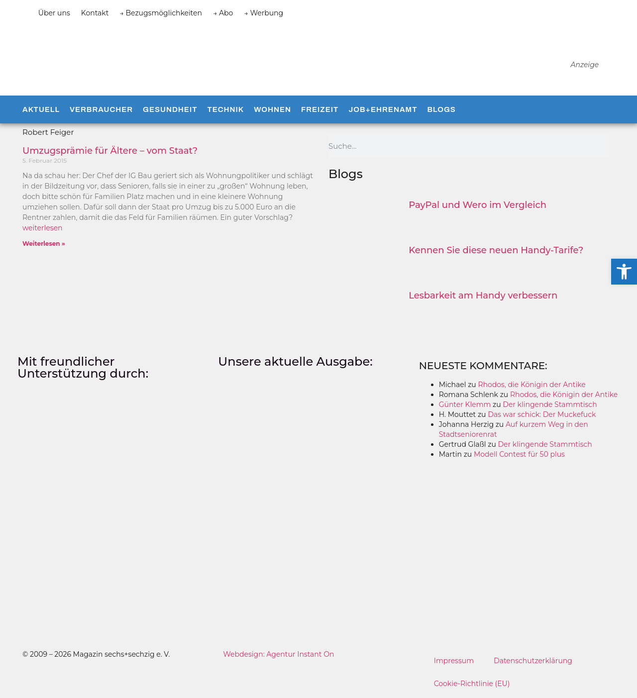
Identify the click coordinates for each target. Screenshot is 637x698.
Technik (225, 109)
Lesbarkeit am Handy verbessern (483, 295)
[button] (624, 272)
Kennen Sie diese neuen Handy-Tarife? (496, 250)
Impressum (454, 660)
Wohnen (272, 109)
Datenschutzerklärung (533, 660)
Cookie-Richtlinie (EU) (472, 683)
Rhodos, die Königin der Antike (531, 384)
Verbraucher (101, 109)
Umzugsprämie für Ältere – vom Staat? (110, 150)
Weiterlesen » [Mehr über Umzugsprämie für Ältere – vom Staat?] (43, 243)
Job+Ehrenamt (382, 109)
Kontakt (95, 12)
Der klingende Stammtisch (550, 404)
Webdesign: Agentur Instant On (278, 654)
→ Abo (223, 12)
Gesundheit (170, 109)
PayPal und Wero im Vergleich (477, 204)
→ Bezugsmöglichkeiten (160, 12)
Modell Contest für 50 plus (519, 454)
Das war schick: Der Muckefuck (542, 414)
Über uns (54, 12)
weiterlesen (42, 227)
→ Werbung (263, 12)
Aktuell (41, 109)
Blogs (441, 109)
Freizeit (319, 109)
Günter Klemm (465, 404)
